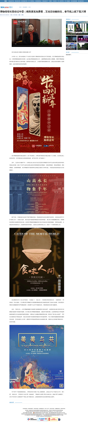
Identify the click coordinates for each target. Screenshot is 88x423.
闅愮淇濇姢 (52, 408)
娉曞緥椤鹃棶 (57, 408)
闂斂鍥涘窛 (17, 1)
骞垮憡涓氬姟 (36, 408)
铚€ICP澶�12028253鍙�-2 (27, 412)
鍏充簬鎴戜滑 (25, 408)
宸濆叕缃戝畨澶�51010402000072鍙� (40, 412)
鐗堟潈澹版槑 (30, 408)
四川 (20, 7)
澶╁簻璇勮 (67, 1)
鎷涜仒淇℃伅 (47, 408)
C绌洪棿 (55, 1)
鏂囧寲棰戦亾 (38, 1)
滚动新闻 (25, 7)
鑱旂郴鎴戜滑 (41, 408)
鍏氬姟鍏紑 (45, 1)
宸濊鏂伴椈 (11, 1)
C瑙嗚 (50, 1)
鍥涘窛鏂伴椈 (24, 1)
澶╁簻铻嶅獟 (61, 1)
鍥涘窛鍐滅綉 (74, 1)
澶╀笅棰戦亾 (31, 1)
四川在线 (15, 14)
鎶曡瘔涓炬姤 (63, 408)
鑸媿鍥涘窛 (81, 1)
